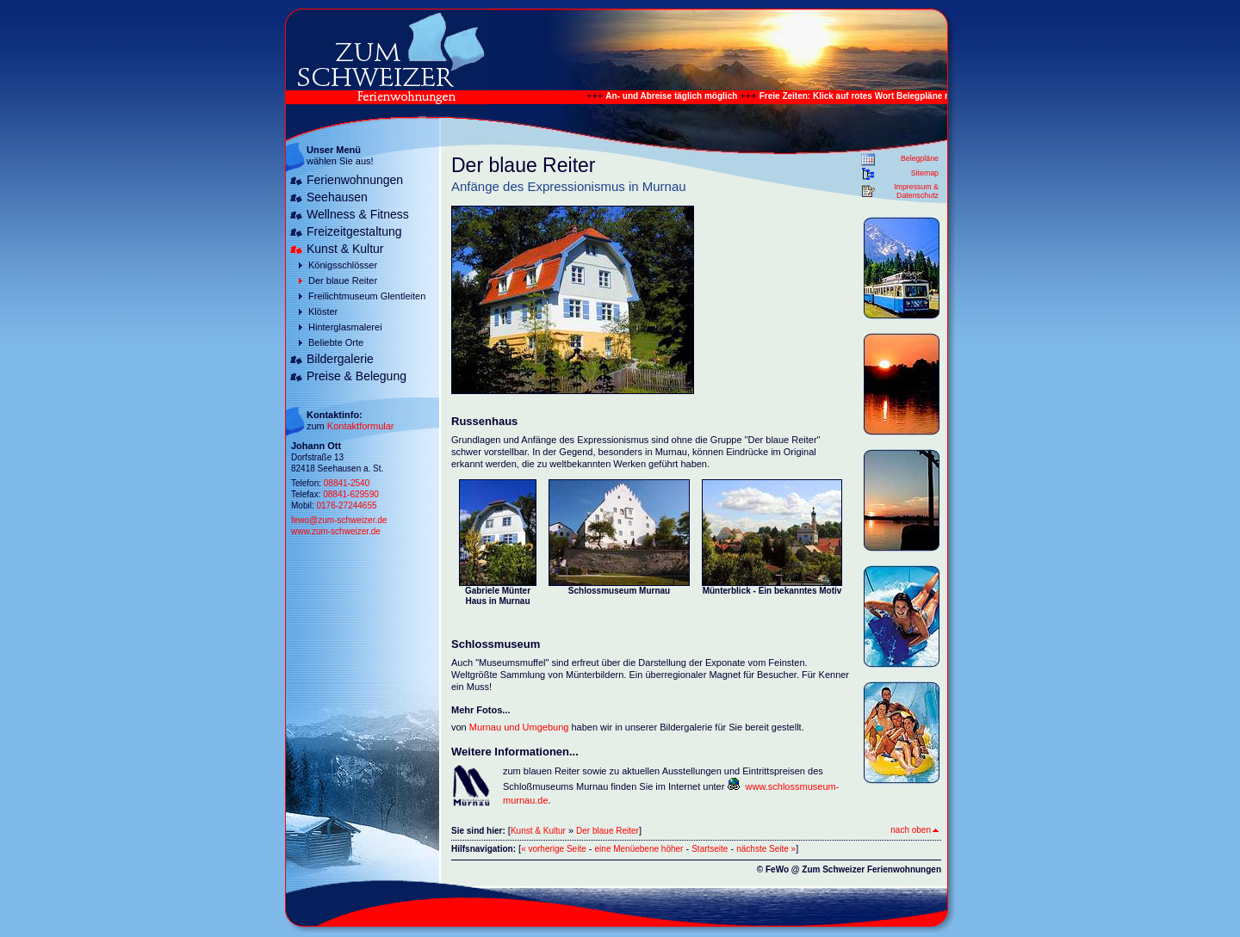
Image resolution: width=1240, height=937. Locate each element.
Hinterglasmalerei (345, 327)
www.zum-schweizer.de (336, 531)
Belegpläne (920, 158)
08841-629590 (351, 494)
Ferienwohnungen (355, 180)
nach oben (914, 830)
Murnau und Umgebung (519, 727)
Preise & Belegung (356, 376)
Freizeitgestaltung (354, 231)
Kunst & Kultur (345, 249)
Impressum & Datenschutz (916, 191)
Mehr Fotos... (480, 710)
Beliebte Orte (335, 342)
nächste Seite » (766, 849)
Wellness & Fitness (358, 214)
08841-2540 (346, 483)
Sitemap (925, 173)
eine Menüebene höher (639, 849)
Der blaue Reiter (342, 280)
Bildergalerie (340, 359)
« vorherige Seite (553, 849)
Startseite (709, 849)
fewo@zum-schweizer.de (339, 520)
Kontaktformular (360, 426)
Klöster (323, 311)
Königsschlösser (342, 265)
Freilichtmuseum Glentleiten (366, 296)
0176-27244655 (346, 505)
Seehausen (337, 197)
